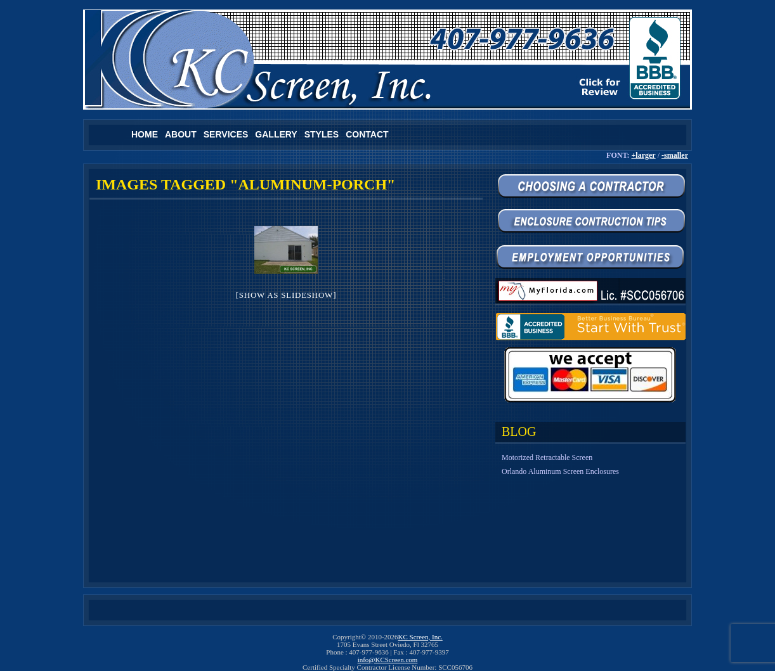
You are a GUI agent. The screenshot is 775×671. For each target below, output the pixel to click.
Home (144, 134)
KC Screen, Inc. (420, 637)
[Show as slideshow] (286, 295)
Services (226, 134)
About (181, 134)
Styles (321, 134)
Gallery (276, 134)
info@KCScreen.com (388, 659)
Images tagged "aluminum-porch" (245, 184)
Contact (367, 134)
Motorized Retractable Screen (547, 457)
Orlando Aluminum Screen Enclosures (560, 471)
